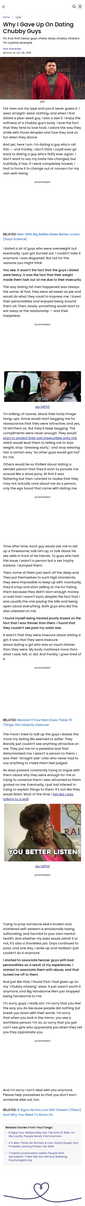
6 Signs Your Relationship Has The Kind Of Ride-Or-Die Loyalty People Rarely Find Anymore (42, 1134)
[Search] (70, 6)
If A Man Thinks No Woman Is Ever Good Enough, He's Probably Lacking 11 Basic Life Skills (43, 1144)
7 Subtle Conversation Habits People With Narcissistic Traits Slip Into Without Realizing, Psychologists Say (38, 1156)
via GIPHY (42, 406)
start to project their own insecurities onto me (40, 438)
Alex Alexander (12, 48)
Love (18, 17)
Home (6, 17)
